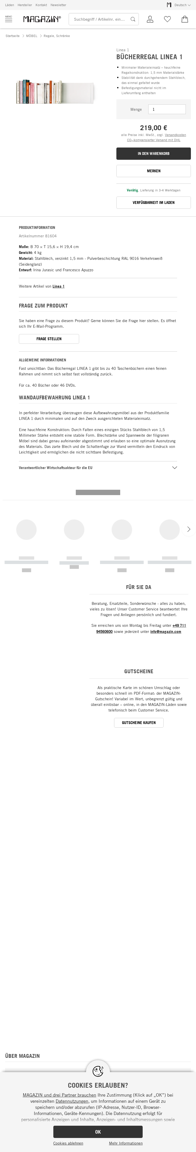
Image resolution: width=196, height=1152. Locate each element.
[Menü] (9, 19)
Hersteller (25, 5)
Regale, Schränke (57, 36)
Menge (136, 109)
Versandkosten (175, 135)
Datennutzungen (72, 1101)
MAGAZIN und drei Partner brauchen (59, 1095)
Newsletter (58, 5)
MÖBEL (31, 36)
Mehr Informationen (126, 1143)
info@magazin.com (165, 547)
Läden (9, 5)
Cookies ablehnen (68, 1143)
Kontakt (41, 5)
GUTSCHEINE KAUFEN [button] (139, 638)
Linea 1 (59, 286)
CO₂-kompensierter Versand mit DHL (153, 140)
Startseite (13, 36)
